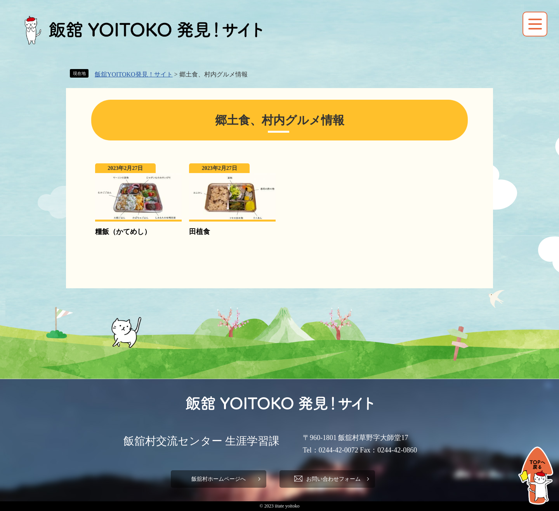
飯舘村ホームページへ (217, 479)
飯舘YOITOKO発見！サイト (134, 74)
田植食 (199, 232)
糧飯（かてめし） (123, 232)
